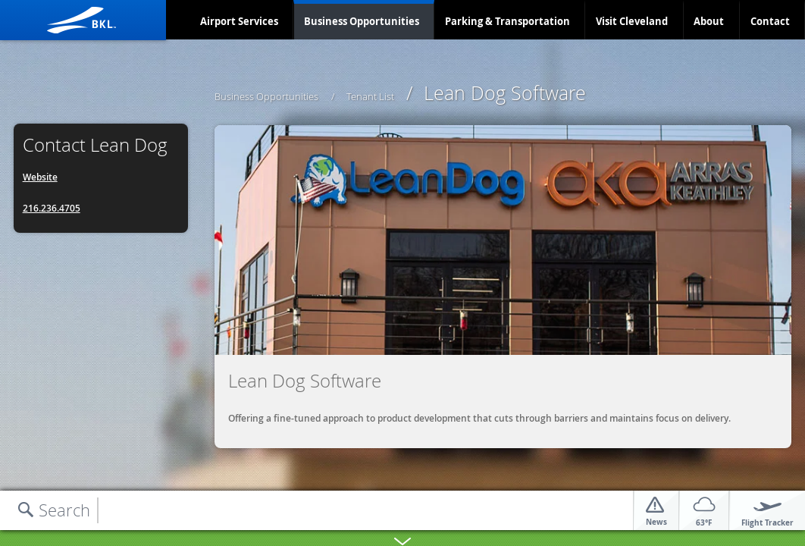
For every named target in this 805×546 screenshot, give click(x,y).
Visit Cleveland (632, 21)
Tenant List (370, 96)
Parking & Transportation (507, 21)
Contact (770, 21)
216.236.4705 (51, 208)
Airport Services (239, 21)
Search (64, 510)
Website (40, 177)
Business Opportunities (361, 21)
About (709, 21)
